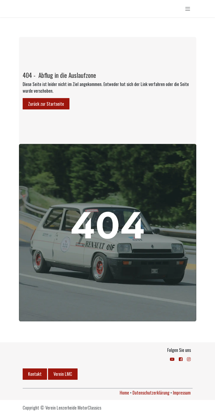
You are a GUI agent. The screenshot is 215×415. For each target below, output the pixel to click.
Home (124, 392)
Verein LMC (62, 374)
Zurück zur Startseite (46, 105)
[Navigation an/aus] (188, 9)
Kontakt (35, 374)
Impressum (182, 392)
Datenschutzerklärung (150, 392)
